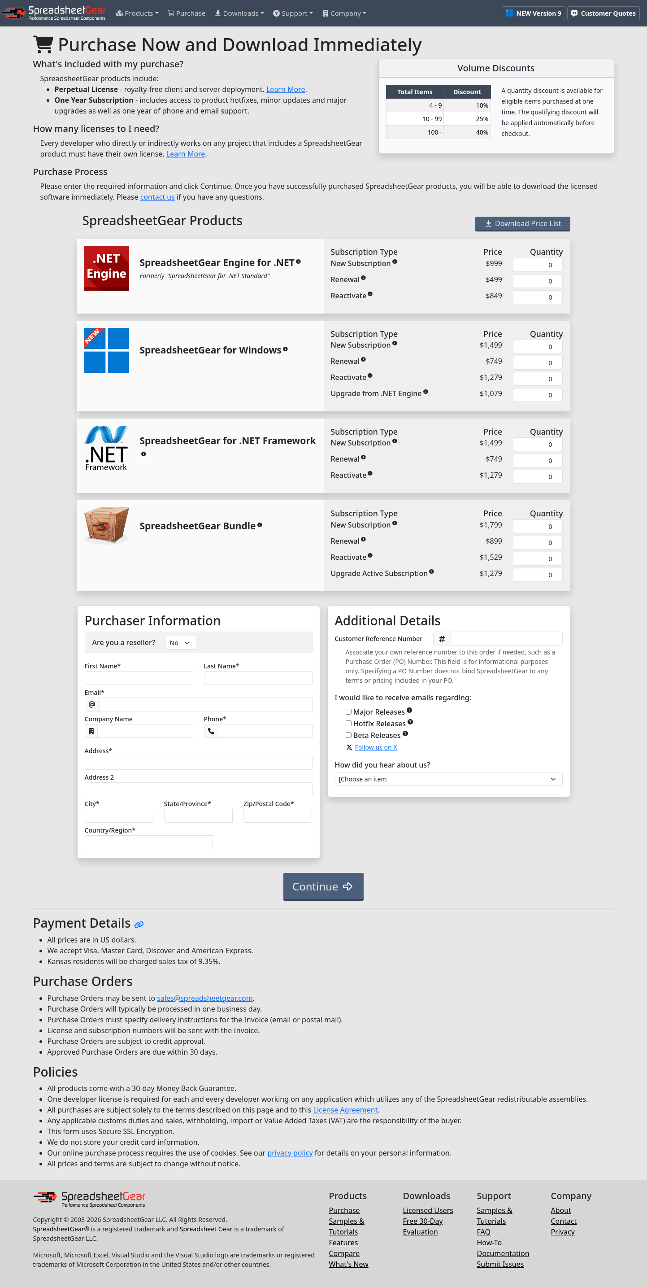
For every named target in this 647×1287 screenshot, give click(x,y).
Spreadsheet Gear (206, 1229)
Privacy (563, 1232)
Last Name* (221, 666)
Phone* (215, 719)
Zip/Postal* (268, 803)
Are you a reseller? (123, 642)
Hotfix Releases (383, 723)
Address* (99, 750)
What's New (349, 1264)
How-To (489, 1243)
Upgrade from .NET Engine (376, 393)
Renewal (345, 279)
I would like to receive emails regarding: (403, 697)
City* (92, 803)
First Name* (103, 666)
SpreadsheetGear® (61, 1229)
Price (492, 251)
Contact (564, 1221)
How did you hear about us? (382, 765)
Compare (344, 1253)
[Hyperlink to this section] (138, 925)
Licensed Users (428, 1210)
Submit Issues (500, 1264)
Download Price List (522, 223)
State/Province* (187, 803)
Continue (323, 886)
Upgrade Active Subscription (379, 573)
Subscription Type (364, 251)
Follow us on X (376, 747)
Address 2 (99, 777)
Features (343, 1243)
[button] (137, 13)
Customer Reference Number (379, 638)
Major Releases (383, 712)
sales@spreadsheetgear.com (204, 998)
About (561, 1210)
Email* (94, 692)
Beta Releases (380, 735)
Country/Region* (110, 830)
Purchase (344, 1210)
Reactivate (349, 296)
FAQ (484, 1232)
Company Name (109, 719)
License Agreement (345, 1110)
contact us (157, 197)
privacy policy (290, 1153)
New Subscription (361, 263)
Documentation (503, 1253)
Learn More (285, 89)
